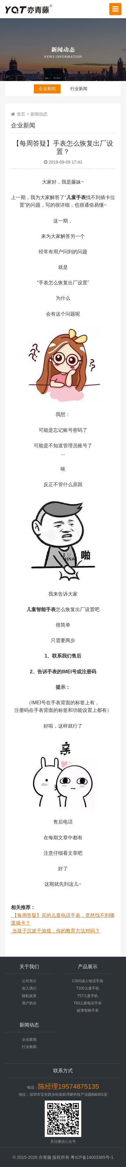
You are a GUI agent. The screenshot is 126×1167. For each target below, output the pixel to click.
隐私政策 (29, 996)
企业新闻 (47, 88)
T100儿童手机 (87, 988)
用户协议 (29, 1003)
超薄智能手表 (88, 1010)
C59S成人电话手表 (87, 981)
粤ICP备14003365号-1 (92, 1157)
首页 (21, 114)
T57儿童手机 (87, 996)
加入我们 (29, 988)
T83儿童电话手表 (88, 1003)
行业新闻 (78, 88)
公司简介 (29, 981)
